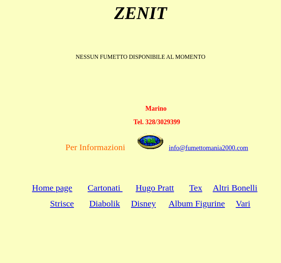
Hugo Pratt (155, 188)
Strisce (62, 203)
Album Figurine (197, 203)
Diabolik (104, 203)
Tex (195, 188)
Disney (143, 203)
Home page (52, 188)
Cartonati (105, 188)
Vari (243, 203)
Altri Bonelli (235, 188)
